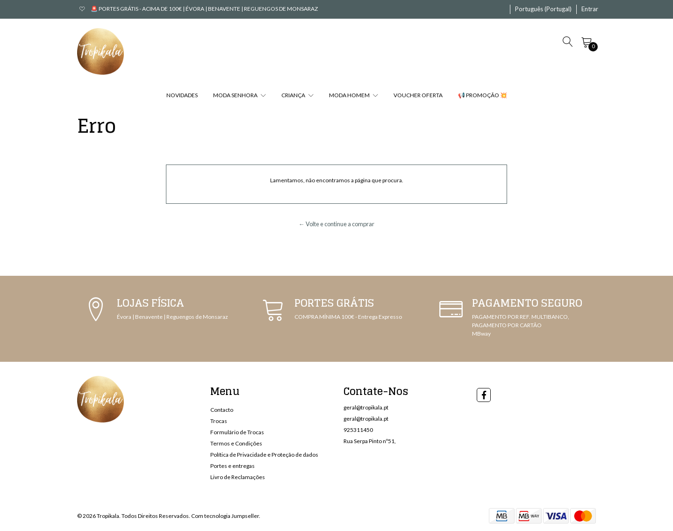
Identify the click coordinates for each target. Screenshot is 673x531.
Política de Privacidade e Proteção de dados (264, 454)
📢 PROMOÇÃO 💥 (482, 95)
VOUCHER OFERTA (418, 95)
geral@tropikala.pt (366, 407)
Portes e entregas (232, 465)
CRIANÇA (297, 95)
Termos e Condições (236, 443)
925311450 (358, 429)
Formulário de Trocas (237, 432)
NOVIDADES (182, 95)
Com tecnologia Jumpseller (225, 515)
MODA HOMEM (353, 95)
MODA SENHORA (239, 95)
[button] (543, 9)
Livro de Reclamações (237, 477)
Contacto (221, 409)
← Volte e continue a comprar (336, 224)
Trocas (218, 420)
